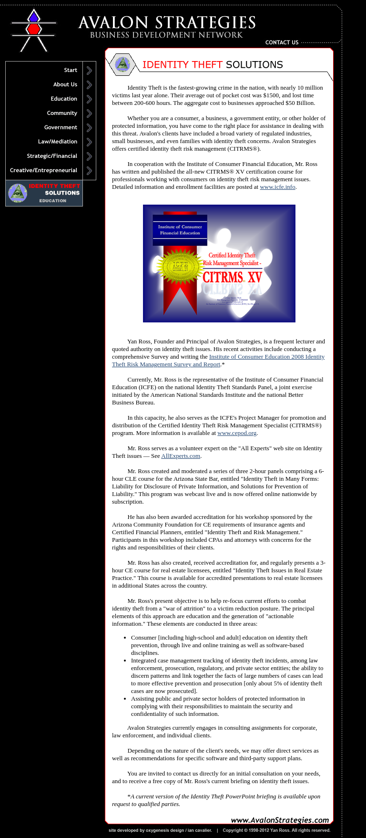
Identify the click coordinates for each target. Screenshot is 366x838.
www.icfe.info (277, 186)
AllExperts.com (180, 455)
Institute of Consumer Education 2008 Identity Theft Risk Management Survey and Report (218, 360)
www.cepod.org (236, 432)
